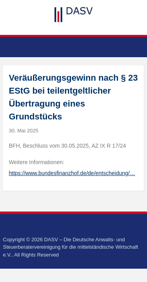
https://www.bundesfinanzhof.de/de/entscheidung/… (72, 173)
